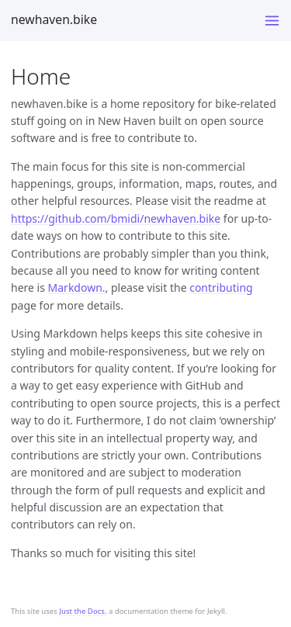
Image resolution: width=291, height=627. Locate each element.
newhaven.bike (54, 19)
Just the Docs (82, 611)
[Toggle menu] (272, 20)
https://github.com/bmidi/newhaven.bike (115, 218)
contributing (220, 287)
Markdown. (77, 287)
